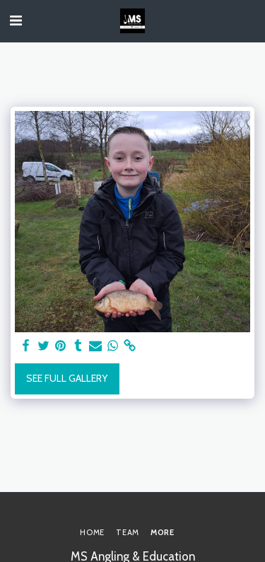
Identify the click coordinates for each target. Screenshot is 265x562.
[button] (16, 20)
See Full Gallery (66, 378)
